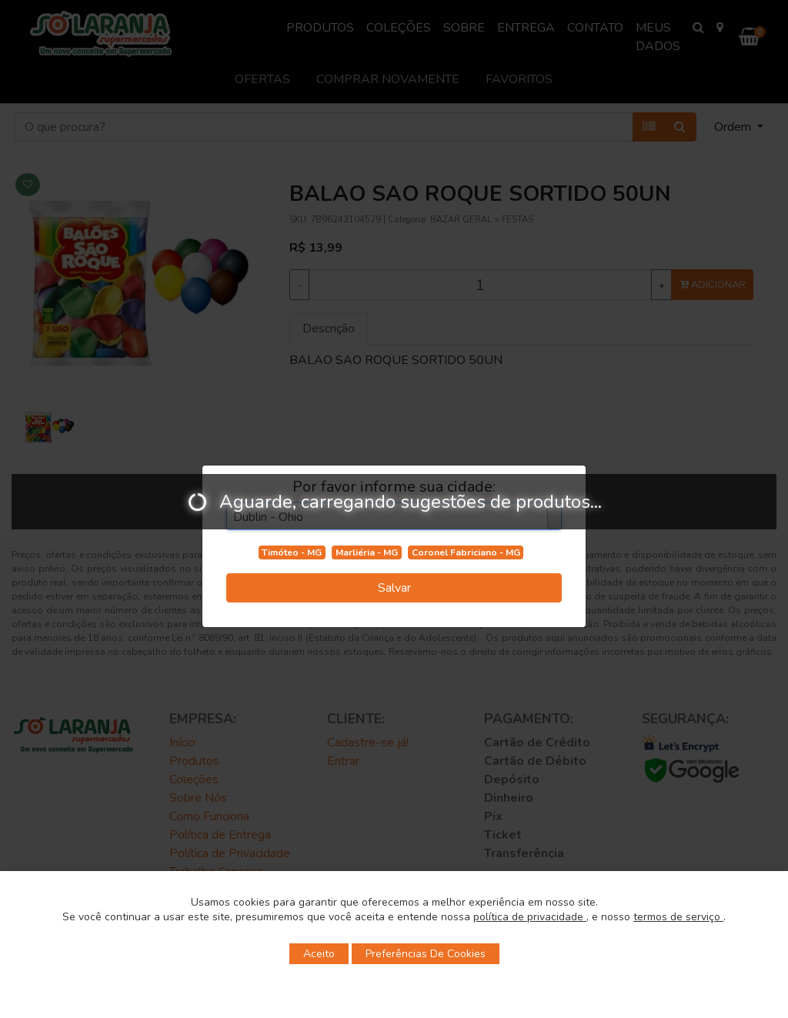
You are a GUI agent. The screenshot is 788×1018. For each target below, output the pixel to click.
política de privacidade (529, 917)
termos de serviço (678, 917)
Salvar (394, 587)
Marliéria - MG (367, 552)
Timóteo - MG (292, 552)
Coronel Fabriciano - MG (466, 552)
